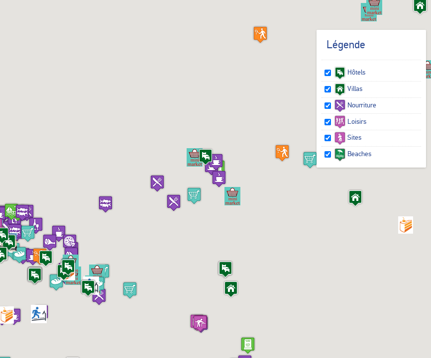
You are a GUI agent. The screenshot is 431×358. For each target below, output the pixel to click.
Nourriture (355, 104)
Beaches (352, 153)
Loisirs (350, 121)
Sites (347, 137)
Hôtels (349, 72)
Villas (348, 88)
